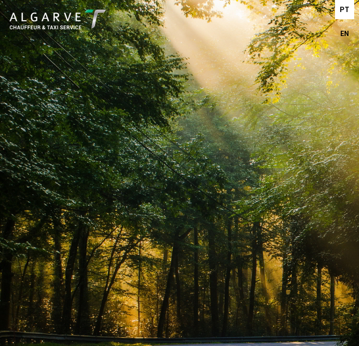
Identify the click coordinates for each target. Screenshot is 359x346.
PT (344, 9)
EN (344, 33)
